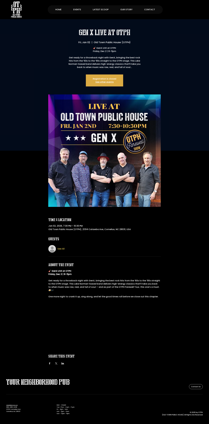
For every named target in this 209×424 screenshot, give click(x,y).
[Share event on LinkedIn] (62, 363)
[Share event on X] (56, 363)
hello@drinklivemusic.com (12, 405)
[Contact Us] (196, 386)
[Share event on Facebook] (49, 363)
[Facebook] (197, 401)
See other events (104, 82)
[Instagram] (201, 401)
